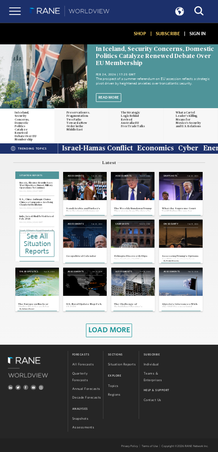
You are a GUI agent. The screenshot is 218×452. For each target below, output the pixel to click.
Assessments (83, 427)
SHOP (140, 33)
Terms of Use (150, 446)
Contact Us (153, 400)
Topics (113, 386)
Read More (108, 97)
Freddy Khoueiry (172, 261)
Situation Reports (122, 364)
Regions (114, 394)
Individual (151, 364)
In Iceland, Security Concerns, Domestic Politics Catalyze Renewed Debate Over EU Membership (155, 56)
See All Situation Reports (37, 244)
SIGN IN (197, 33)
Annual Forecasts (86, 389)
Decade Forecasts (86, 397)
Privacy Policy (129, 446)
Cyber (188, 148)
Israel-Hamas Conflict (97, 148)
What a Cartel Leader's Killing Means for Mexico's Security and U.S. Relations (188, 119)
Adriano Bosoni (28, 309)
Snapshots (80, 419)
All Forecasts (83, 364)
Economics (155, 148)
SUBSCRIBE (168, 33)
